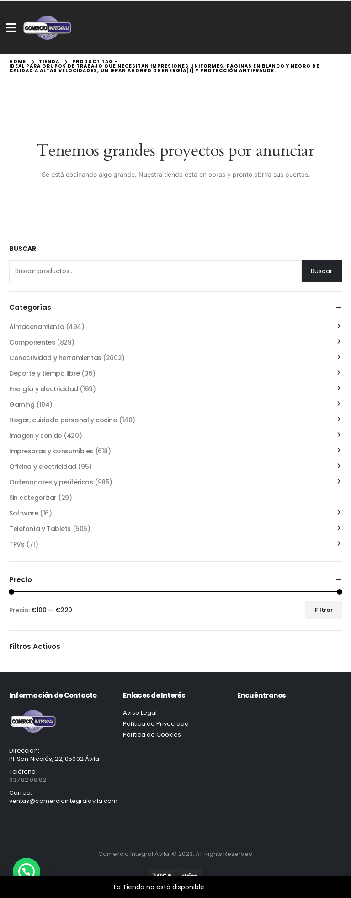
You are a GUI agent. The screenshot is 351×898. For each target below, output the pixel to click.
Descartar (222, 887)
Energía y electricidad (43, 388)
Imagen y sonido (35, 435)
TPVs (16, 544)
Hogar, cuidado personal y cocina (63, 420)
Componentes (32, 342)
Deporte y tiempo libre (44, 373)
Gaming (21, 404)
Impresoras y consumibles (51, 451)
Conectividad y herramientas (55, 357)
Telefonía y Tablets (40, 528)
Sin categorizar (33, 497)
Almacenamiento (36, 326)
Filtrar (324, 610)
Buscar (22, 248)
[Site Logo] (47, 27)
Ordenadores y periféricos (51, 482)
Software (23, 513)
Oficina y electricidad (42, 466)
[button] (26, 871)
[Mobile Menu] (11, 28)
